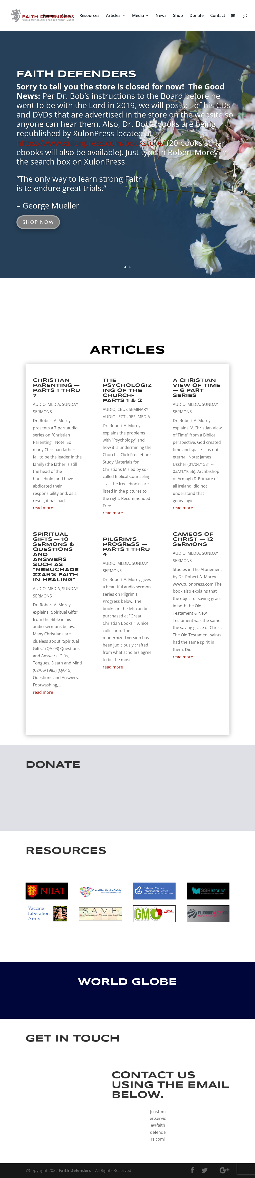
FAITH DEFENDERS (76, 74)
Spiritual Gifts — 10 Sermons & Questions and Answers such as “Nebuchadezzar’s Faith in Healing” (56, 557)
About (67, 16)
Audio (39, 404)
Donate (196, 16)
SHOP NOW (38, 222)
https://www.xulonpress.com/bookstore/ (91, 142)
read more (43, 508)
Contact (217, 16)
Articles (113, 16)
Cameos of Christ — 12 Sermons (193, 539)
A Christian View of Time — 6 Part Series (196, 388)
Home (48, 16)
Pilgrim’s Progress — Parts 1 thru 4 (126, 547)
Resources (89, 16)
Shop (178, 16)
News (161, 16)
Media (138, 16)
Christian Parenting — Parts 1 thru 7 (56, 388)
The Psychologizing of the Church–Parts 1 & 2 (127, 390)
